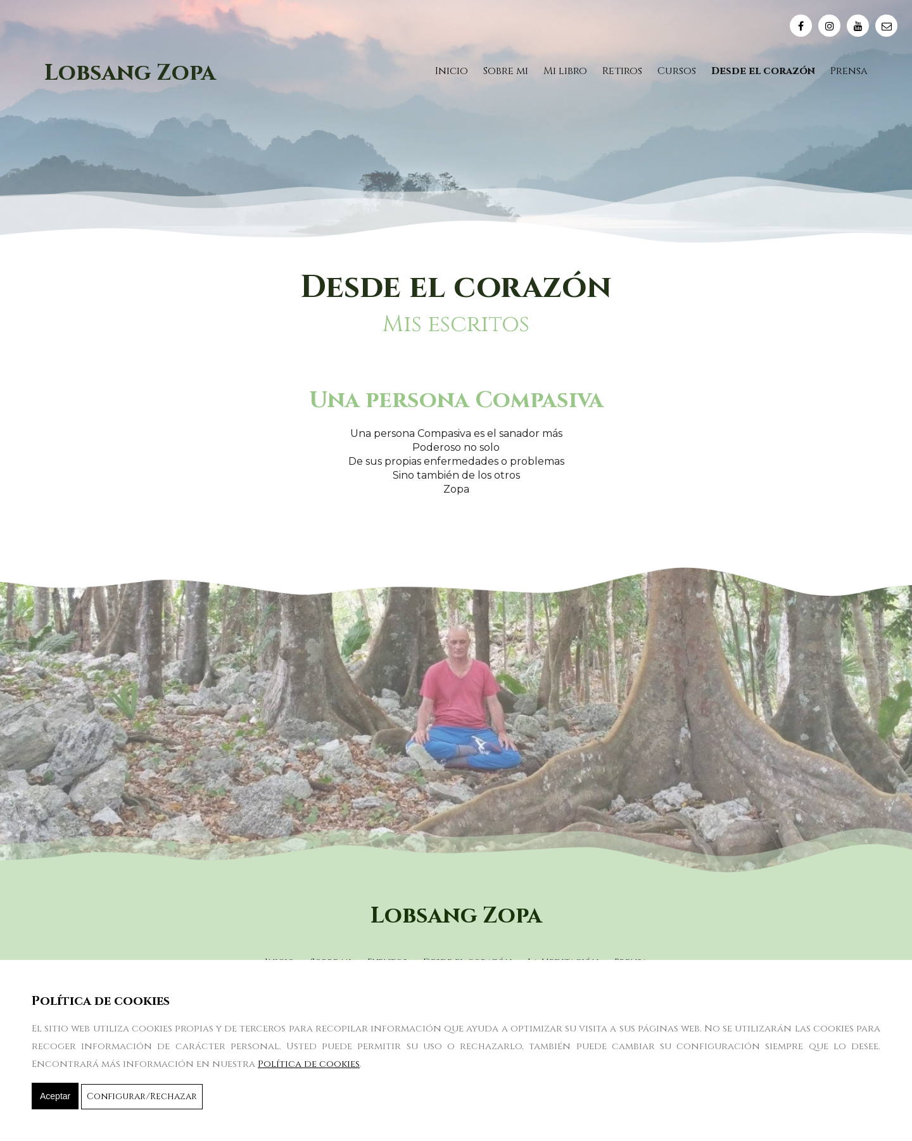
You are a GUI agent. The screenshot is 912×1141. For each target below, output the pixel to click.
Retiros (622, 71)
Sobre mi (505, 71)
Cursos (676, 71)
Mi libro (565, 71)
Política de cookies (309, 1064)
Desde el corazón (763, 71)
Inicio (451, 71)
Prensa (849, 71)
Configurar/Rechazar (142, 1096)
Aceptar (55, 1096)
